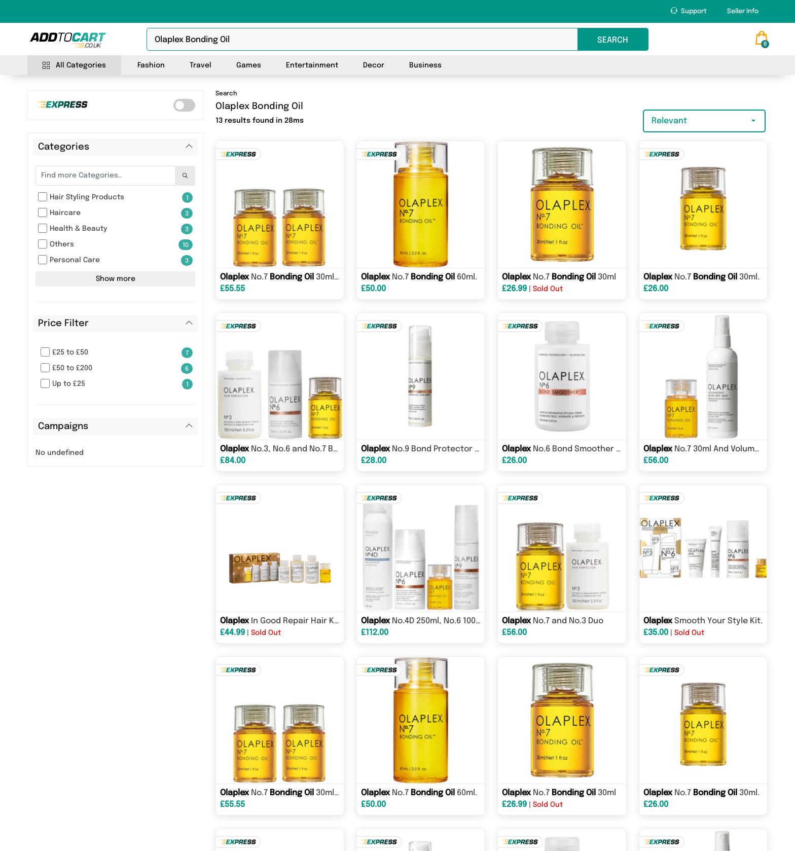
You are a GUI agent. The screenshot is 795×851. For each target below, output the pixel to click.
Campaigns (63, 426)
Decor (373, 65)
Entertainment (312, 65)
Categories (63, 147)
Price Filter (63, 323)
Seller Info (742, 11)
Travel (200, 65)
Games (248, 65)
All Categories (74, 65)
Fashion (151, 65)
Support (689, 11)
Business (425, 65)
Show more (115, 278)
